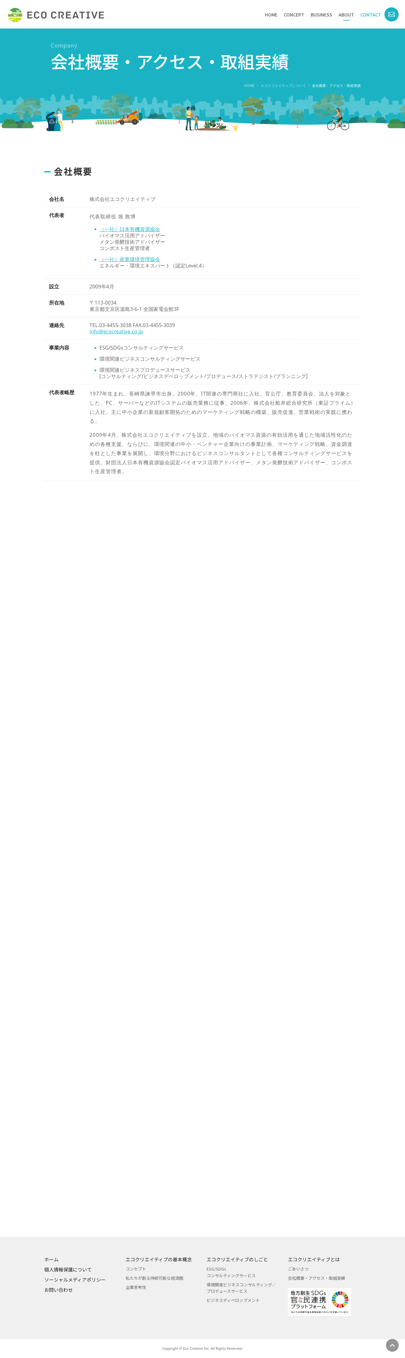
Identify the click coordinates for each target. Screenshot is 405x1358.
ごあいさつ (298, 1269)
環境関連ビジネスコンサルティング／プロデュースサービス (241, 1288)
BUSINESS (321, 14)
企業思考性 (136, 1287)
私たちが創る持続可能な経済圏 (154, 1278)
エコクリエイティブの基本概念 (159, 1259)
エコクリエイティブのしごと (237, 1259)
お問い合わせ (58, 1289)
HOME (271, 14)
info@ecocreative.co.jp (116, 341)
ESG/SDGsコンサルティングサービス (231, 1272)
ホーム (51, 1259)
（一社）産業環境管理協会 (129, 269)
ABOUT (346, 14)
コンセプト (136, 1269)
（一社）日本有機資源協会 (129, 239)
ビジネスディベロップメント (233, 1300)
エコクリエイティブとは (314, 1259)
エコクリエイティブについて (283, 85)
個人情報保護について (68, 1269)
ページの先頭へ (392, 1345)
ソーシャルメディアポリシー (75, 1279)
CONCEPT (294, 14)
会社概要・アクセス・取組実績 (316, 1278)
